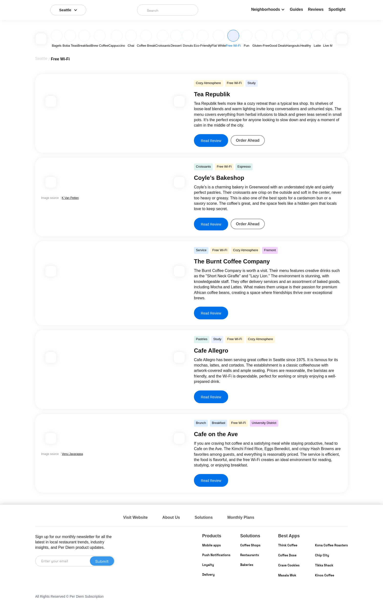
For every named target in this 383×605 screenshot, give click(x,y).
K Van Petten (70, 198)
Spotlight (337, 9)
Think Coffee (288, 545)
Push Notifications (216, 555)
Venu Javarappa (72, 454)
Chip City (322, 555)
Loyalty (208, 565)
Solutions (209, 517)
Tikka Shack (324, 565)
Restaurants (249, 555)
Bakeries (246, 565)
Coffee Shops (250, 545)
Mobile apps (211, 545)
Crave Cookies (289, 565)
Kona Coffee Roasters (331, 545)
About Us (174, 517)
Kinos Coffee (324, 575)
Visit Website (136, 517)
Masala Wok (287, 575)
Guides (296, 9)
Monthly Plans (249, 517)
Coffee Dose (287, 555)
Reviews (316, 9)
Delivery (208, 575)
